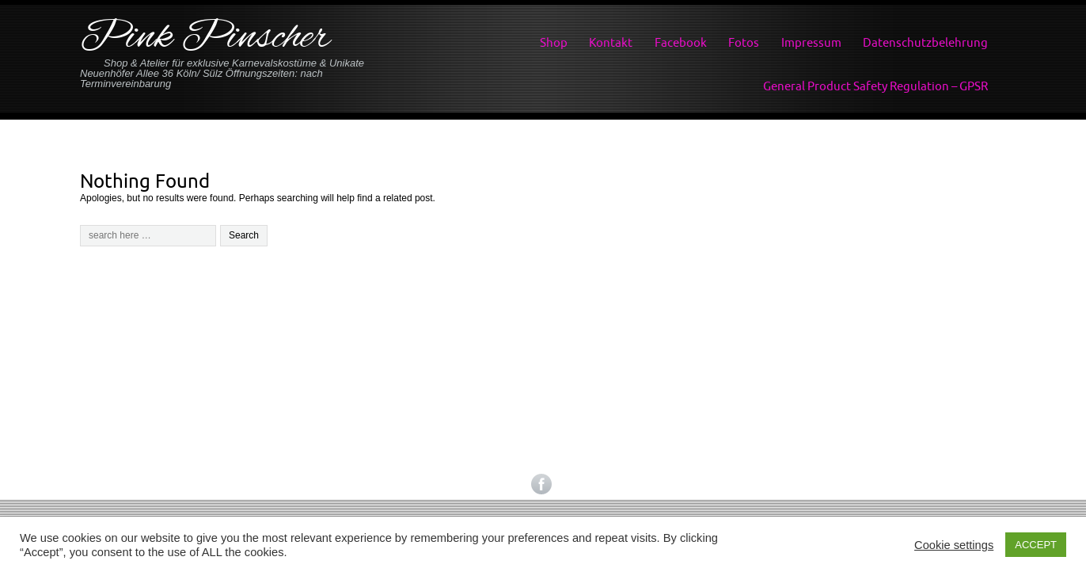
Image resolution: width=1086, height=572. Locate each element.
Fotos (743, 42)
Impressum (811, 42)
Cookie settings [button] (953, 545)
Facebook (681, 42)
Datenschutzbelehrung (925, 42)
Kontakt (610, 42)
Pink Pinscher (205, 38)
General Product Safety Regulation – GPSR (875, 86)
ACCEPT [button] (1036, 545)
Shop (554, 42)
